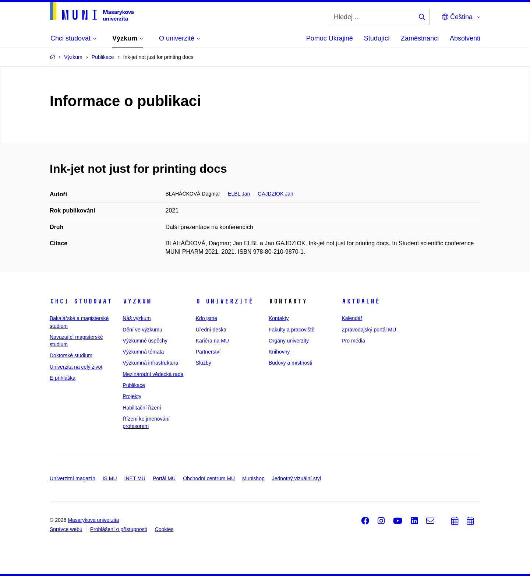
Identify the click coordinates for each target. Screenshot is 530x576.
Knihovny (279, 352)
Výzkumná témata (143, 352)
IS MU (110, 478)
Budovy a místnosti (290, 363)
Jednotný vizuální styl (296, 478)
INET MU (134, 478)
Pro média (353, 341)
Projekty (132, 396)
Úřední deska (211, 330)
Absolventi (465, 38)
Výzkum (137, 301)
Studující (377, 38)
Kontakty (279, 318)
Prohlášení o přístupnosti (118, 529)
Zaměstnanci (420, 38)
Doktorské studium (71, 355)
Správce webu (66, 529)
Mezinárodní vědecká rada (153, 374)
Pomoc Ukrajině (329, 38)
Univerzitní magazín (72, 478)
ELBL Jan (239, 194)
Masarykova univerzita (93, 520)
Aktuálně (361, 301)
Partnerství (208, 352)
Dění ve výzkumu (142, 330)
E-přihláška (62, 378)
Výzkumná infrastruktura (150, 363)
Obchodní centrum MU (209, 478)
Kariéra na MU (212, 341)
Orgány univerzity (289, 341)
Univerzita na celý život (76, 367)
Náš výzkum (137, 318)
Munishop (253, 478)
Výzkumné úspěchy (145, 341)
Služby (203, 363)
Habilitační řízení (142, 408)
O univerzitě (224, 301)
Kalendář (352, 318)
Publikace (134, 385)
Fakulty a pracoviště (292, 330)
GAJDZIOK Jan (275, 194)
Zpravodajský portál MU (369, 330)
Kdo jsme (206, 318)
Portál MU (164, 478)
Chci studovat (81, 301)
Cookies (164, 529)
